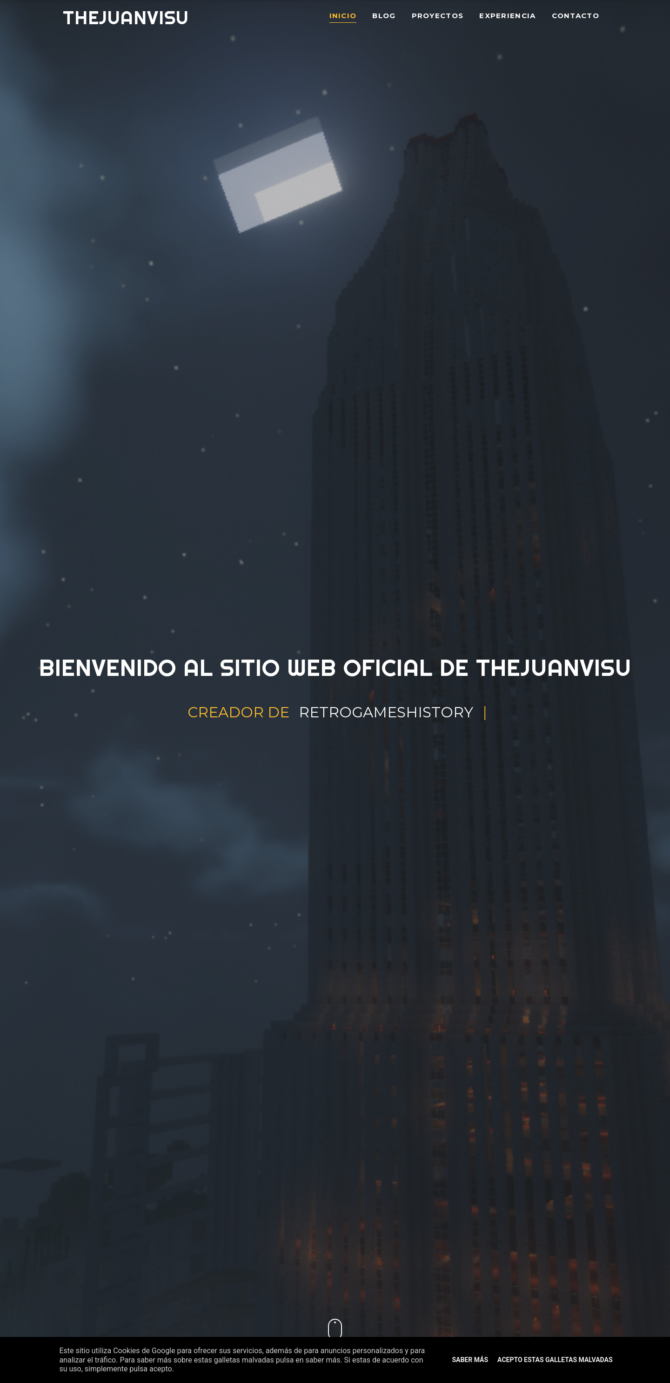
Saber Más (470, 1359)
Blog (383, 16)
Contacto (575, 16)
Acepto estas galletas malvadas (555, 1359)
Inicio (343, 16)
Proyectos (438, 16)
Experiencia (507, 16)
